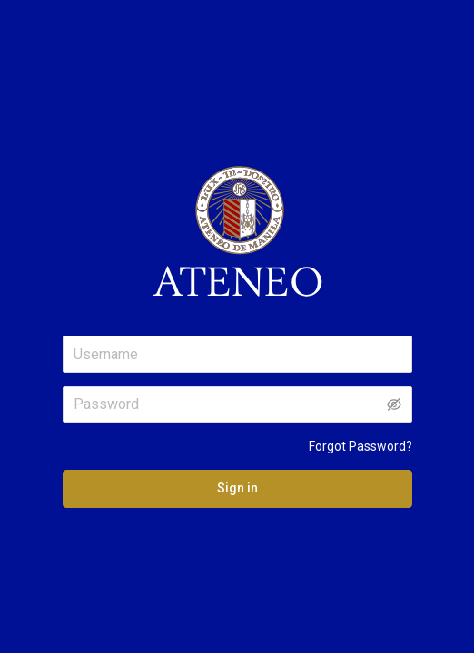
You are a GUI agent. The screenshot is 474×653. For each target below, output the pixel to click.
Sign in (237, 488)
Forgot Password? (360, 446)
